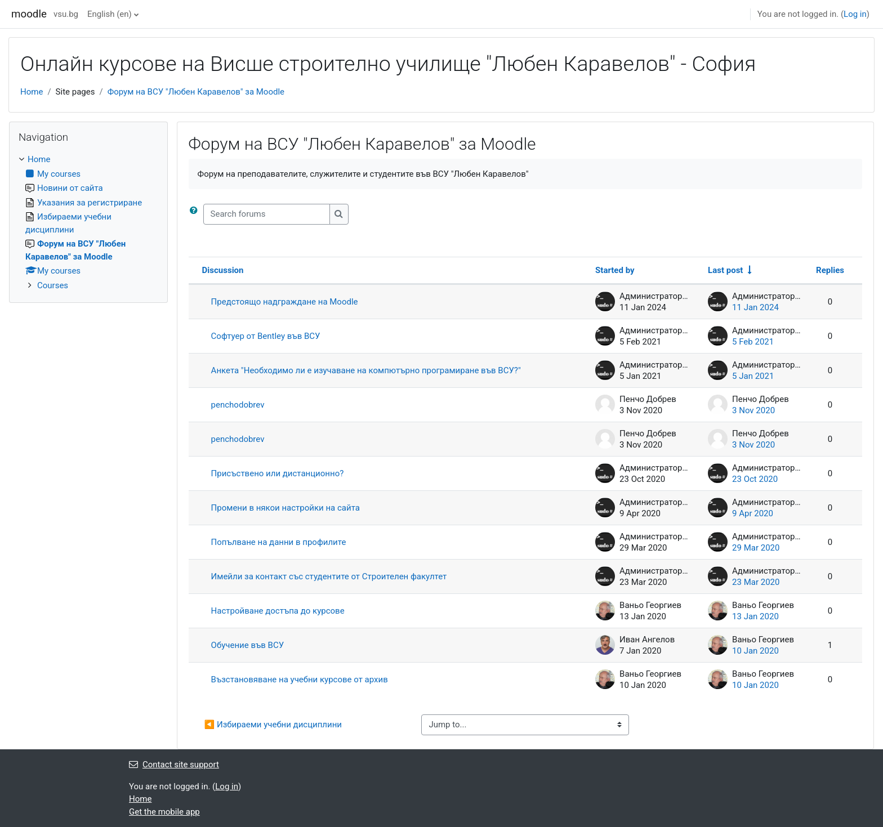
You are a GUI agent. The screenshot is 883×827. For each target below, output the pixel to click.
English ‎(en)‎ (109, 14)
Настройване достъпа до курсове (278, 611)
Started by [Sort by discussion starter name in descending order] (614, 270)
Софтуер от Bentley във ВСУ (265, 336)
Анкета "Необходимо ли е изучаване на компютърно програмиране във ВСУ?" (366, 370)
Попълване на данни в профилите (278, 542)
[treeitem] (88, 222)
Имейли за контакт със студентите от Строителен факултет (329, 576)
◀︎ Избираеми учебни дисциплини (273, 724)
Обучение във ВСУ (247, 645)
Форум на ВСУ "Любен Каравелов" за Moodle (196, 92)
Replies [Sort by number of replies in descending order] (830, 270)
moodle (29, 14)
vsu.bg (65, 14)
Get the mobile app (164, 812)
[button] (196, 214)
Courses (52, 285)
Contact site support (174, 764)
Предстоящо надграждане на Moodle (284, 302)
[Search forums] (266, 214)
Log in (855, 14)
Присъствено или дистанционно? (277, 473)
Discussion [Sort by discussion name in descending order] (223, 270)
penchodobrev (238, 405)
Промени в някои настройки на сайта (285, 508)
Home (31, 92)
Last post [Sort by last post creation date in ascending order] (725, 270)
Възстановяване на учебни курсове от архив (299, 679)
